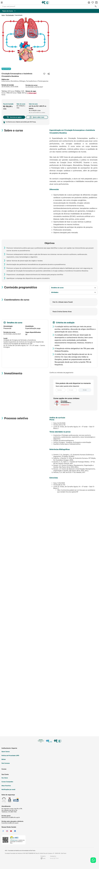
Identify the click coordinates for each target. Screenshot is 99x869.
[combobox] (49, 6)
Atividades (54, 292)
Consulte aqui (13, 840)
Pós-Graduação (10, 15)
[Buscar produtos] (96, 6)
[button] (49, 74)
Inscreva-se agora (14, 117)
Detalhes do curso (57, 288)
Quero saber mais (37, 117)
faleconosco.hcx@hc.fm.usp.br (11, 817)
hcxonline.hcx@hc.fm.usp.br (10, 823)
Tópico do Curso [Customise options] (8, 11)
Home (3, 15)
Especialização (18, 15)
